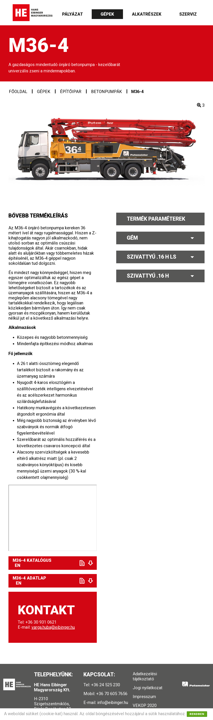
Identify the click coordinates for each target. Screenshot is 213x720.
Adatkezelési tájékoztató (145, 676)
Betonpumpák (106, 91)
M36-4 (137, 91)
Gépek (107, 14)
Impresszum (144, 696)
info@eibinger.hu (112, 702)
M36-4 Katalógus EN (45, 563)
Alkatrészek (146, 14)
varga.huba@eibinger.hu (53, 627)
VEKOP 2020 (145, 705)
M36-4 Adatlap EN (45, 580)
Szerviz (188, 14)
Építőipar (70, 91)
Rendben (197, 714)
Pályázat (72, 14)
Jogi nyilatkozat (147, 687)
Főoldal (18, 91)
